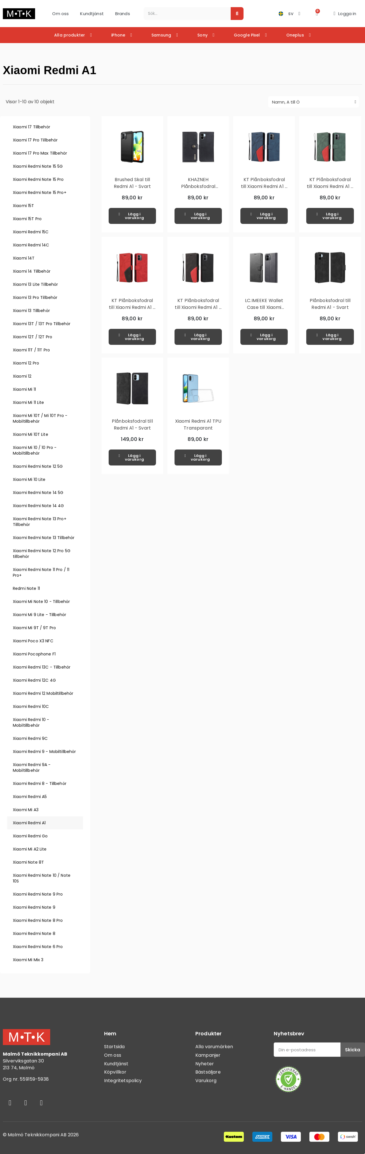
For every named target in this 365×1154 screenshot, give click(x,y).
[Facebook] (10, 1103)
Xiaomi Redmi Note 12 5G (38, 466)
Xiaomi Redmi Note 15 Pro (38, 179)
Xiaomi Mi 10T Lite (30, 434)
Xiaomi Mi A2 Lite (30, 849)
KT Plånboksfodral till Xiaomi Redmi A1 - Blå (264, 186)
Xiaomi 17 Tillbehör (31, 127)
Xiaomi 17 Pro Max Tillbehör (40, 153)
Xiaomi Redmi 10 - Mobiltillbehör (31, 722)
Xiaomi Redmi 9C (30, 738)
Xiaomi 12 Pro (26, 363)
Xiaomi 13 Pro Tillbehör (35, 297)
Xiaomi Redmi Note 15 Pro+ (39, 192)
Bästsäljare (208, 1072)
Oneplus (298, 35)
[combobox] (184, 13)
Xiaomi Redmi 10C (31, 706)
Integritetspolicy (123, 1080)
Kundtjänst (92, 14)
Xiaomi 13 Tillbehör (31, 310)
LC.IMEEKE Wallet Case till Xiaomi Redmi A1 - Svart (264, 307)
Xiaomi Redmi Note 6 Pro (38, 946)
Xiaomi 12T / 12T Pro (32, 337)
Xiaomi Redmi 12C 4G (34, 680)
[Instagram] (26, 1103)
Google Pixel (250, 35)
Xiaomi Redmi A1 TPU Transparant (198, 424)
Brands (122, 14)
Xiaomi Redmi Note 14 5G (38, 492)
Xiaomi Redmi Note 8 (34, 933)
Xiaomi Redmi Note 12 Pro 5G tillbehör (41, 553)
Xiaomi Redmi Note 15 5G (38, 166)
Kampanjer (207, 1055)
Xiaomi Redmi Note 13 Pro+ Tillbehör (39, 521)
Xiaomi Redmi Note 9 (34, 907)
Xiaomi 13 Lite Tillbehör (35, 284)
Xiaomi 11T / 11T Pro (31, 350)
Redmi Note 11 (26, 588)
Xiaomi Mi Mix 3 (28, 960)
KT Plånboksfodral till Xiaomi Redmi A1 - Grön (330, 186)
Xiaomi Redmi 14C (31, 245)
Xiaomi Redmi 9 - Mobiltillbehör (44, 751)
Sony (205, 35)
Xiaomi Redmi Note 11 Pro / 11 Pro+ (41, 572)
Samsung (164, 35)
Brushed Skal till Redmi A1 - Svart (132, 183)
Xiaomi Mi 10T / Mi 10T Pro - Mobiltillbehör (40, 418)
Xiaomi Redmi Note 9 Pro (38, 894)
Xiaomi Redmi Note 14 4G (38, 506)
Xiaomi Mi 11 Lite (28, 402)
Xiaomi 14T (24, 258)
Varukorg (205, 1080)
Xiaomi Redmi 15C (30, 232)
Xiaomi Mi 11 (24, 389)
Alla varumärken (214, 1046)
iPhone (121, 35)
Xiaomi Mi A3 (25, 810)
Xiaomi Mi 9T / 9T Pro (34, 628)
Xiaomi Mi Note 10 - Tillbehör (41, 601)
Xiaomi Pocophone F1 (34, 654)
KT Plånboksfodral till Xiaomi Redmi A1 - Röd (132, 307)
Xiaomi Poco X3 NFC (33, 641)
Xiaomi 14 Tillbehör (31, 271)
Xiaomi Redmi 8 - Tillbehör (39, 783)
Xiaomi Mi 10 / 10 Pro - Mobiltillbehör (34, 450)
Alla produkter (73, 35)
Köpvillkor (115, 1072)
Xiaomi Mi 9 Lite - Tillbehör (39, 615)
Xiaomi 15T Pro (27, 219)
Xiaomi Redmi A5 (30, 796)
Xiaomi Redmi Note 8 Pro (38, 920)
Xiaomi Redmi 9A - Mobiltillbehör (32, 767)
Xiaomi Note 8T (28, 862)
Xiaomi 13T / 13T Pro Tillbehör (42, 324)
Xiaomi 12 (22, 376)
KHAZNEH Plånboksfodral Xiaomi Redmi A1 (198, 186)
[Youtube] (41, 1103)
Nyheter (204, 1063)
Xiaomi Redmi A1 (29, 823)
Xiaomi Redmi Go (30, 836)
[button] (317, 14)
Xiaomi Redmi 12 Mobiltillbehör (43, 693)
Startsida (114, 1046)
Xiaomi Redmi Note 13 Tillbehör (44, 537)
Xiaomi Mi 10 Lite (29, 479)
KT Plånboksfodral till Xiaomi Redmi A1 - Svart (198, 307)
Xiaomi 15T (23, 205)
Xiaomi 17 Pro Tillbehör (35, 140)
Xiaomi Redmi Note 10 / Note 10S (41, 878)
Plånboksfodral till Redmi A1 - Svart (330, 304)
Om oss (60, 14)
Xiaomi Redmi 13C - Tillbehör (41, 667)
